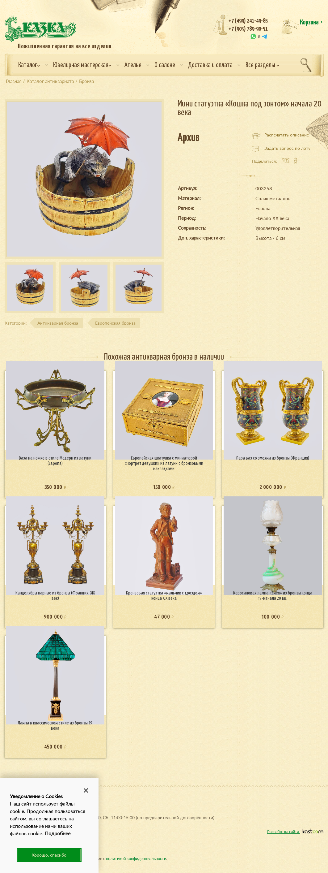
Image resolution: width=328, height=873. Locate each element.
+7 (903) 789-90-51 (248, 29)
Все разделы (263, 65)
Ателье (132, 65)
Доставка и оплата (210, 65)
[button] (86, 790)
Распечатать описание (280, 135)
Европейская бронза (115, 323)
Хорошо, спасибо (49, 855)
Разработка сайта (295, 831)
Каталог (29, 65)
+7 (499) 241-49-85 (248, 21)
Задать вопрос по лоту (281, 148)
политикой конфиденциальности (136, 858)
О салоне (164, 65)
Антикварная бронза (57, 323)
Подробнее (57, 833)
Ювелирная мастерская (82, 65)
